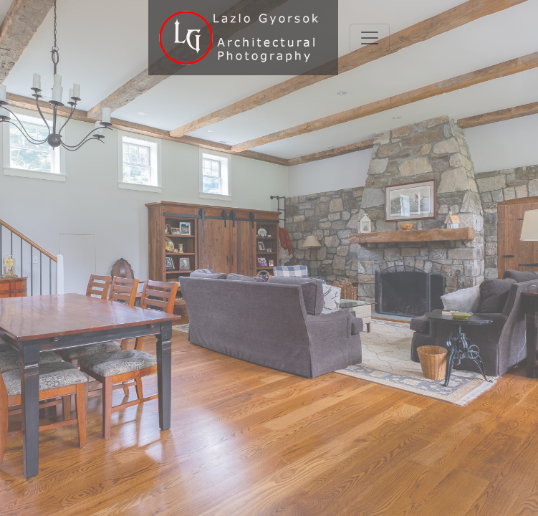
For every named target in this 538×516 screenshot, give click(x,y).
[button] (40, 258)
